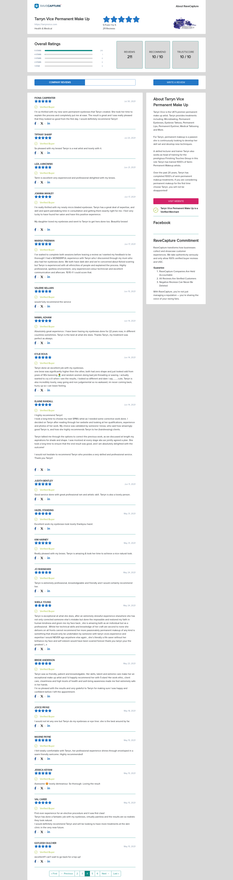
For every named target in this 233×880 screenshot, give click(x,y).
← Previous (67, 873)
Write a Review (176, 82)
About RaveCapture (187, 6)
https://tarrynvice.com (45, 24)
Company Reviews (60, 82)
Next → (106, 873)
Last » (116, 873)
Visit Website (176, 201)
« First (54, 873)
